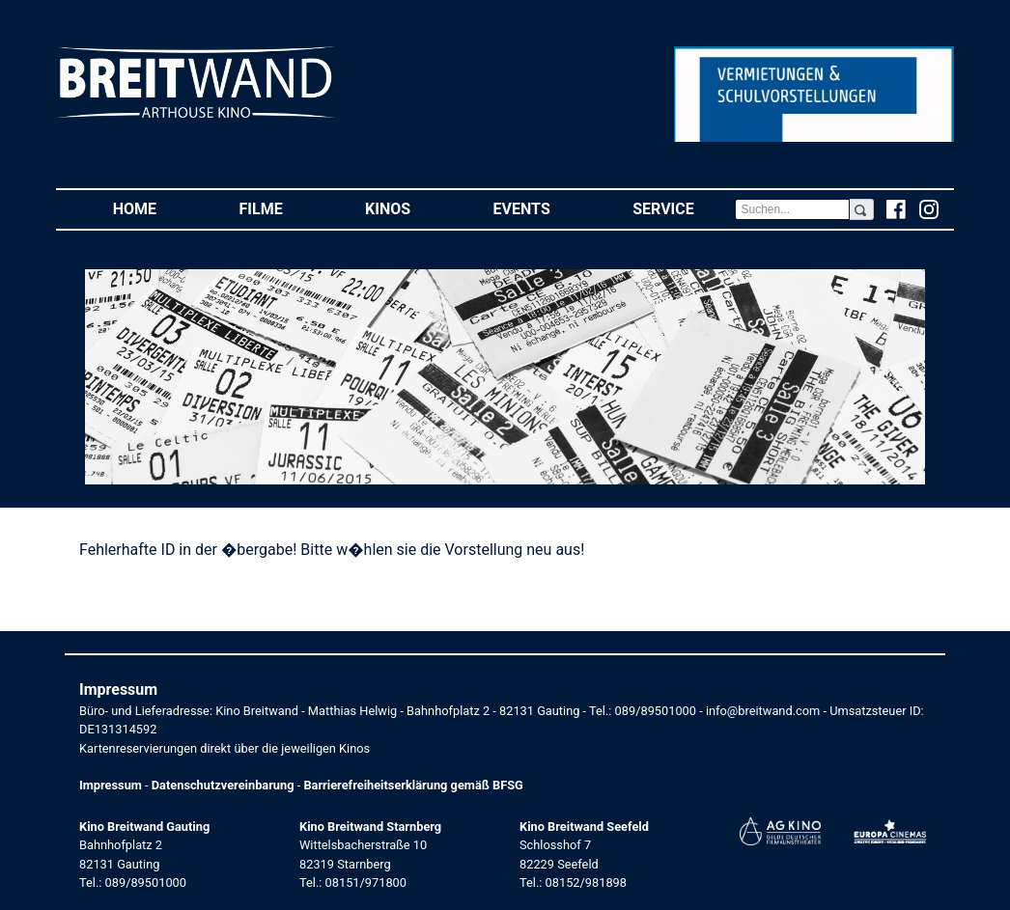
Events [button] (542, 208)
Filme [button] (281, 208)
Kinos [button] (408, 208)
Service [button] (683, 208)
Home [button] (155, 208)
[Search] (792, 209)
